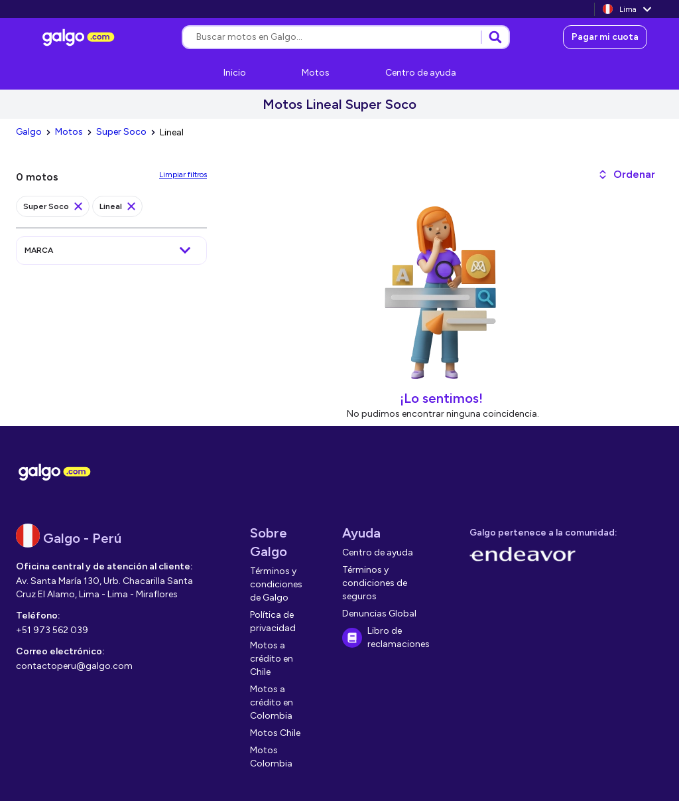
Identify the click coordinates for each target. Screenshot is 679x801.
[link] (80, 37)
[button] (626, 174)
